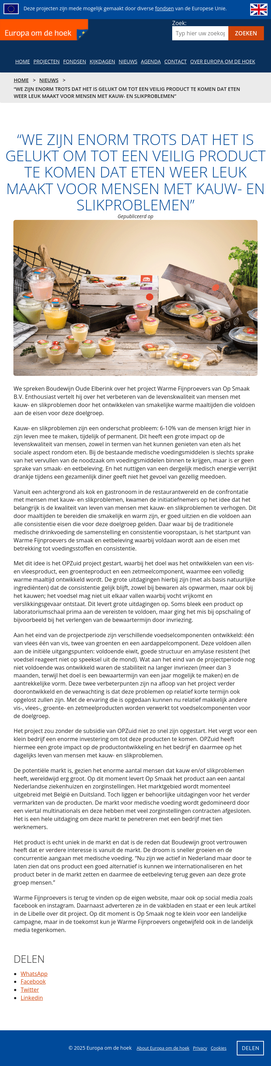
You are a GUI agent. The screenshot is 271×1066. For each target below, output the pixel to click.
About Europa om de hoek (163, 1048)
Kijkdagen (102, 61)
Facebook (33, 981)
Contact (175, 61)
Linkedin (31, 998)
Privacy (200, 1048)
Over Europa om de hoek (222, 61)
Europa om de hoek (45, 29)
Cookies (219, 1048)
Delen (25, 946)
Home (22, 61)
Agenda (151, 61)
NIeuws (128, 61)
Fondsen (74, 61)
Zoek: (179, 23)
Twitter (29, 990)
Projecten (47, 61)
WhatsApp (34, 974)
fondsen (164, 8)
